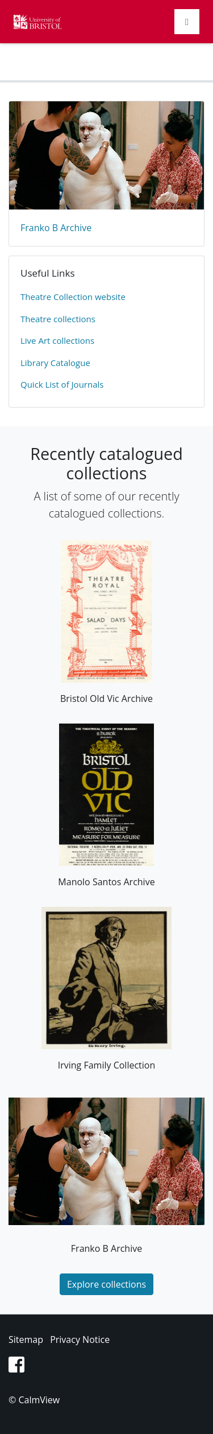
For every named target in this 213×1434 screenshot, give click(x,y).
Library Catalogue (55, 362)
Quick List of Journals (61, 384)
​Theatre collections (57, 318)
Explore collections (106, 1284)
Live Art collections (57, 340)
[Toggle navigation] (186, 21)
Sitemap (26, 1339)
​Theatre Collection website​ (73, 296)
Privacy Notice (80, 1339)
